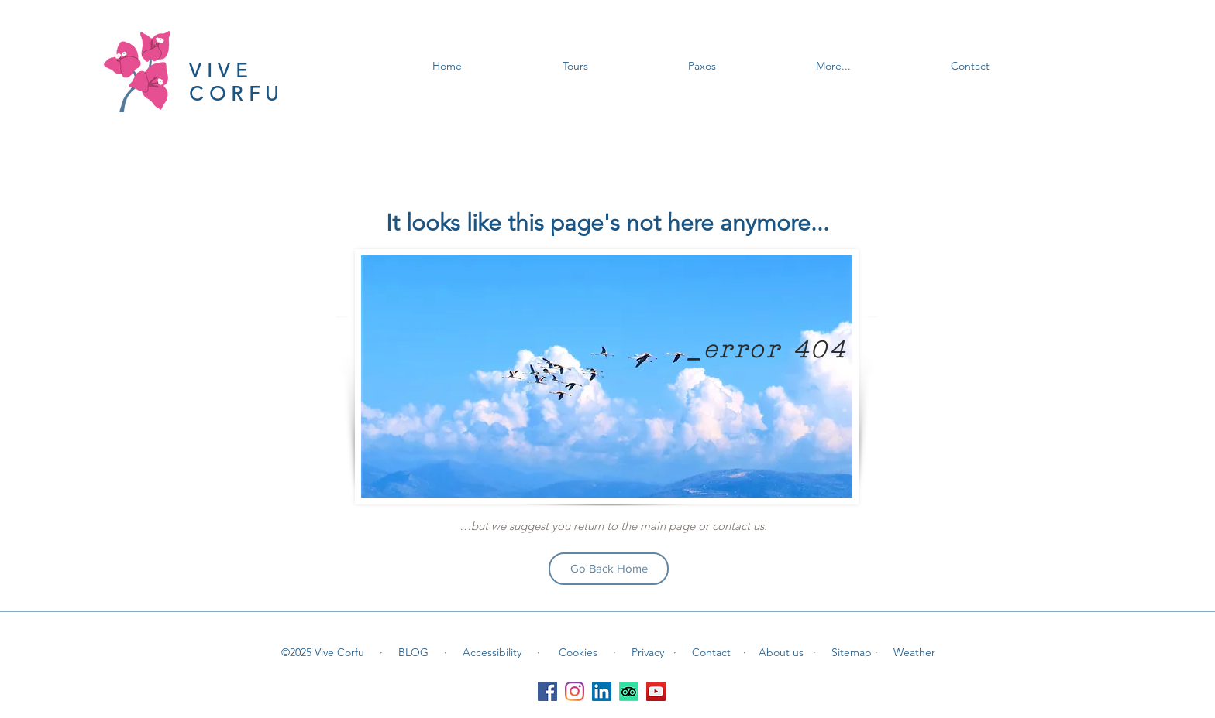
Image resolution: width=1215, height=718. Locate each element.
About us (786, 652)
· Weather (905, 652)
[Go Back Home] (609, 568)
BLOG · (422, 652)
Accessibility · (501, 652)
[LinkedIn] (601, 691)
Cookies (580, 652)
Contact (713, 652)
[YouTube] (656, 691)
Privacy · (654, 652)
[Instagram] (574, 691)
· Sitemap (844, 652)
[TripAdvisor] (628, 691)
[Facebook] (547, 691)
